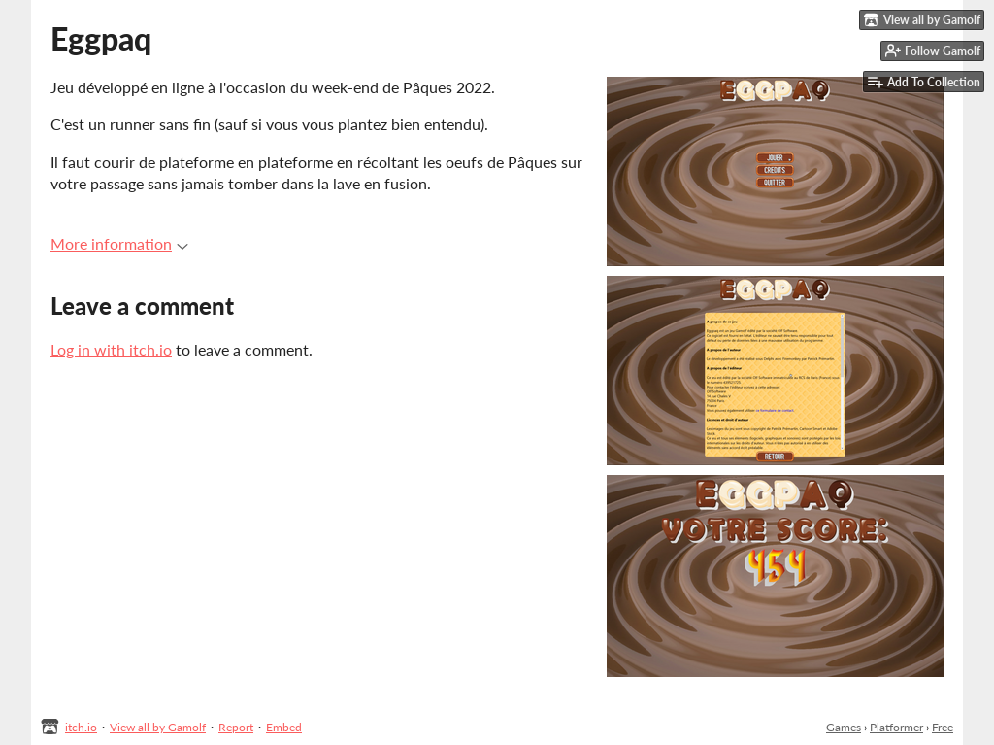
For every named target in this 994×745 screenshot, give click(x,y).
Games (843, 727)
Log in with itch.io (111, 349)
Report (235, 727)
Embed (284, 727)
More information (119, 243)
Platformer (896, 727)
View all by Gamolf (158, 727)
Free (942, 727)
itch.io (81, 727)
